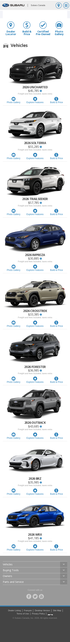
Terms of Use (23, 614)
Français (28, 610)
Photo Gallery (59, 28)
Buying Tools (11, 570)
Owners (7, 576)
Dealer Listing (14, 610)
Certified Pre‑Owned (43, 28)
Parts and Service (13, 582)
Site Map (57, 610)
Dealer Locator (11, 28)
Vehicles (8, 564)
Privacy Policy (38, 614)
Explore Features (35, 100)
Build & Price (27, 28)
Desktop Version (42, 610)
